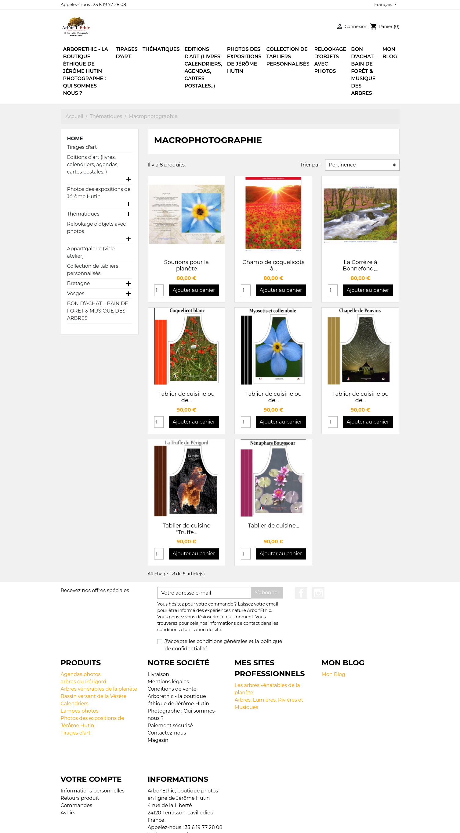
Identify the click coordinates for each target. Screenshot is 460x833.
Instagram (318, 593)
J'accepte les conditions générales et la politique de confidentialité (223, 645)
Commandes (76, 780)
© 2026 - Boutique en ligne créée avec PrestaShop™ (231, 824)
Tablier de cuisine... (273, 525)
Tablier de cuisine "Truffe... (187, 529)
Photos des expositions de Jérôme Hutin (99, 192)
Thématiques (83, 214)
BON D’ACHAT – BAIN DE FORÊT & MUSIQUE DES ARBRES (97, 311)
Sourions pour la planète (186, 265)
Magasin (158, 740)
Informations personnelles (93, 766)
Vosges (76, 293)
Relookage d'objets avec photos (96, 227)
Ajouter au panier (194, 290)
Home (75, 138)
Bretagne (78, 283)
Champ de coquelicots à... (274, 265)
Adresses (71, 795)
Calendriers (75, 703)
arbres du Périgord (84, 682)
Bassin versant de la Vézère (94, 696)
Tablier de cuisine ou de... (186, 397)
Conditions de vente (172, 689)
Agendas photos (81, 674)
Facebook (301, 593)
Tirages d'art (82, 147)
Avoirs (68, 788)
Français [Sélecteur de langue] (383, 4)
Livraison (158, 674)
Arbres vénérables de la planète (99, 689)
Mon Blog (334, 674)
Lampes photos (80, 711)
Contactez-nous (167, 733)
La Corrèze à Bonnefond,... (360, 265)
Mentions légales (168, 682)
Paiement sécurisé (170, 725)
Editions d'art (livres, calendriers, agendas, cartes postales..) (92, 164)
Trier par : (311, 165)
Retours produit (80, 773)
